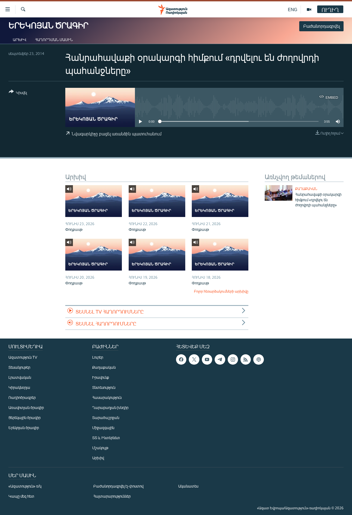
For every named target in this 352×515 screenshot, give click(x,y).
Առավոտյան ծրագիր (26, 407)
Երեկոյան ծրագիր (23, 427)
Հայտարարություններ (112, 496)
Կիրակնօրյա (19, 387)
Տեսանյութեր (19, 367)
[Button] (18, 93)
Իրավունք (100, 377)
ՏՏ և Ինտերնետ (106, 437)
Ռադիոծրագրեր (22, 397)
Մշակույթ (100, 447)
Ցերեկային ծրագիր (24, 417)
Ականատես (188, 486)
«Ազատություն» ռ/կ (24, 486)
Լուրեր (97, 357)
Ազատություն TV (22, 357)
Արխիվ (19, 39)
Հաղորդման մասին (54, 39)
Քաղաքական (306, 189)
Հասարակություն (107, 397)
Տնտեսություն (103, 387)
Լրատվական (19, 377)
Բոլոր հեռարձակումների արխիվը (221, 291)
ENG (292, 9)
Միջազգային (103, 427)
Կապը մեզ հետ (21, 496)
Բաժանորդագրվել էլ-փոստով (118, 486)
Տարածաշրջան (105, 417)
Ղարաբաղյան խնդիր (110, 407)
